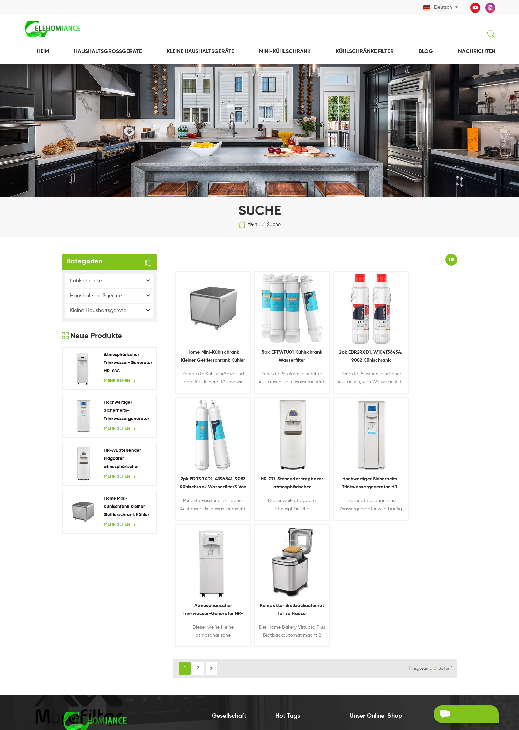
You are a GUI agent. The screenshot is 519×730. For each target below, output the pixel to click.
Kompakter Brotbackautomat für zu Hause (422, 469)
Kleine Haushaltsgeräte (200, 52)
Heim (43, 52)
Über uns (221, 605)
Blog (426, 52)
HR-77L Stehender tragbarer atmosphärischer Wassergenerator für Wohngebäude (125, 460)
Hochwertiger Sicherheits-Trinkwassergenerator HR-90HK (126, 412)
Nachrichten (224, 628)
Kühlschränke (86, 281)
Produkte (221, 616)
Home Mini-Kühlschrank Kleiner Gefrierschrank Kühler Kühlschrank (126, 508)
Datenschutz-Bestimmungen (241, 662)
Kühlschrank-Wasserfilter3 (301, 664)
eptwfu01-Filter (290, 641)
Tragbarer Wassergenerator (303, 617)
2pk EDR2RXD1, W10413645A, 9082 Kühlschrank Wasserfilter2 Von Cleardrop (350, 350)
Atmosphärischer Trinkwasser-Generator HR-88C (128, 363)
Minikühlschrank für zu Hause (303, 629)
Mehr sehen (120, 381)
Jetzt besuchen (377, 622)
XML (216, 651)
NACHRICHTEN (476, 52)
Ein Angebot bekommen (454, 715)
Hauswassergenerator (297, 605)
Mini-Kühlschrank (285, 52)
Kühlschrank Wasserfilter (299, 593)
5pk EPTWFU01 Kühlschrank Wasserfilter (280, 349)
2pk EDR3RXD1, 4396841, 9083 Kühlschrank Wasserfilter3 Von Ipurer (421, 350)
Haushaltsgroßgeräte (108, 52)
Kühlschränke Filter (365, 52)
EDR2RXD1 (285, 653)
